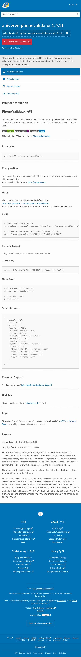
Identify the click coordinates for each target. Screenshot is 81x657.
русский (41, 640)
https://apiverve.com (37, 182)
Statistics (58, 535)
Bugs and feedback (23, 557)
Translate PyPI (22, 564)
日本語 (34, 638)
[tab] (40, 71)
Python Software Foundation (42, 608)
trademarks (61, 600)
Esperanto (56, 640)
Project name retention (22, 538)
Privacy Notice (56, 568)
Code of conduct (57, 564)
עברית (48, 640)
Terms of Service (56, 557)
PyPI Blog (56, 528)
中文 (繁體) (32, 640)
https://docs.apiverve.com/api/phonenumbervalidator (25, 203)
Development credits (22, 571)
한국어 (65, 640)
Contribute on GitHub (22, 561)
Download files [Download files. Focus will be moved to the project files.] (11, 93)
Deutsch (75, 638)
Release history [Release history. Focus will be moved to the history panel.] (11, 86)
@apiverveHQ (32, 402)
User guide (22, 535)
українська (58, 638)
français (26, 638)
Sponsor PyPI (23, 568)
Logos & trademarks (57, 538)
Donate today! (40, 596)
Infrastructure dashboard (56, 531)
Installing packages (22, 528)
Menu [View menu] (73, 4)
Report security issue (58, 561)
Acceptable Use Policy (56, 571)
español (18, 638)
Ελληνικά (67, 638)
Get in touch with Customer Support (36, 384)
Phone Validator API (41, 136)
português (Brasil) (45, 638)
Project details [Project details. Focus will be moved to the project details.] (11, 79)
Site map (40, 610)
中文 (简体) (21, 640)
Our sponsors (57, 542)
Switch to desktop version (40, 623)
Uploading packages (22, 531)
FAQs (23, 542)
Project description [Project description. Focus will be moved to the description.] (13, 71)
